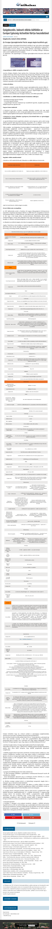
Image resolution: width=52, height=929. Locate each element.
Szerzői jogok (6, 908)
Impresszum (6, 906)
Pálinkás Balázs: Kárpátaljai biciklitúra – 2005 (14, 860)
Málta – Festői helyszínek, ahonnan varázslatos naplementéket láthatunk (21, 851)
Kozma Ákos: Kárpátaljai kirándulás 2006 (13, 861)
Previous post (21, 817)
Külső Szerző (9, 36)
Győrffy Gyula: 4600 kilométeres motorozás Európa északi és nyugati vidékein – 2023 (23, 830)
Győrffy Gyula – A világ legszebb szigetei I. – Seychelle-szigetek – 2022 (20, 839)
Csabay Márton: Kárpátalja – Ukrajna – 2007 (13, 870)
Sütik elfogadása (31, 925)
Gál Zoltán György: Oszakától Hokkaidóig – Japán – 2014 (16, 847)
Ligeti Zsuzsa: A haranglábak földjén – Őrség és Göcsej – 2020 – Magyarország (22, 849)
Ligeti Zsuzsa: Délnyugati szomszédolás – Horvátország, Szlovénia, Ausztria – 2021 (23, 842)
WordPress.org (6, 909)
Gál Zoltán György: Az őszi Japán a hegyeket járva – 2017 (16, 840)
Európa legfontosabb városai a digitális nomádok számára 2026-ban (19, 827)
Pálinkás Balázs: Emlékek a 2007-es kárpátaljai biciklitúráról (17, 865)
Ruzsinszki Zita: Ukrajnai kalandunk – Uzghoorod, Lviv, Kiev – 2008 (19, 858)
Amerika (28, 927)
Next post (32, 817)
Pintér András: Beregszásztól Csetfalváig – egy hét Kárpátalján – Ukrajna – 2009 (22, 854)
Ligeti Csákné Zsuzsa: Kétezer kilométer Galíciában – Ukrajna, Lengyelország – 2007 (23, 866)
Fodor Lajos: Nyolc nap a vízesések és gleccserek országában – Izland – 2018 (21, 844)
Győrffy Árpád (6, 926)
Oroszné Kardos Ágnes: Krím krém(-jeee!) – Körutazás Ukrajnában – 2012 (20, 853)
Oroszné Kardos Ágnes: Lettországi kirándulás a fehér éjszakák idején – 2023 (21, 828)
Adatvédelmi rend (14, 908)
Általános (41, 927)
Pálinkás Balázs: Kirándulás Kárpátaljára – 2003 (14, 868)
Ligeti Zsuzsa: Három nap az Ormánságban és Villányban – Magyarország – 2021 (22, 846)
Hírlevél (45, 927)
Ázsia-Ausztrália (35, 927)
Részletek (25, 925)
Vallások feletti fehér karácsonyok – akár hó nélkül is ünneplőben (18, 835)
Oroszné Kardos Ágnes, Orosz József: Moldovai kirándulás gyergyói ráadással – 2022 (23, 837)
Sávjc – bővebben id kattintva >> (26, 639)
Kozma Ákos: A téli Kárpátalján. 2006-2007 (13, 863)
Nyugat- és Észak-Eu (41, 926)
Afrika (47, 926)
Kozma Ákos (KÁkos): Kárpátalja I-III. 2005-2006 (15, 856)
